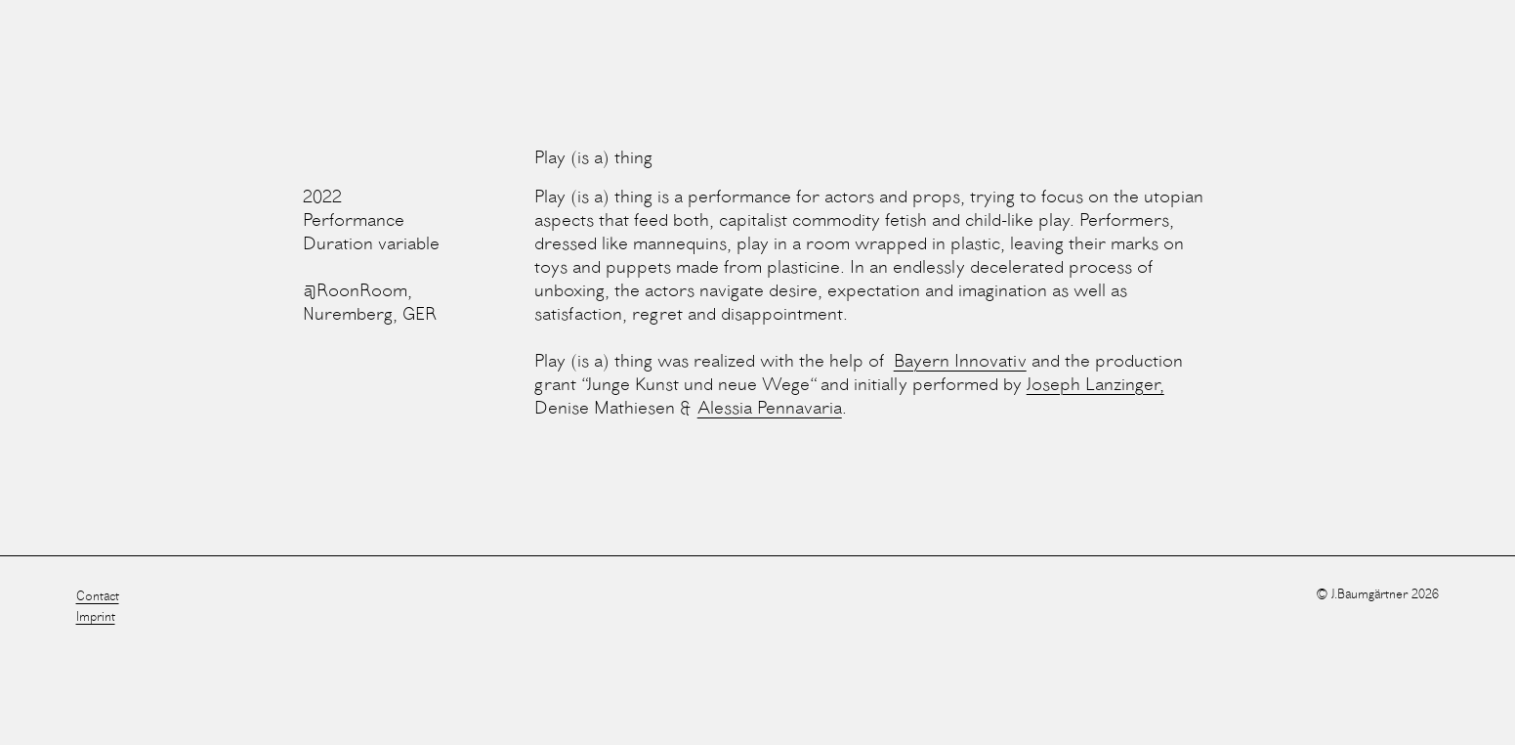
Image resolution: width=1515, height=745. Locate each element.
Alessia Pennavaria (769, 408)
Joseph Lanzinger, (1095, 385)
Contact (97, 596)
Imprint (95, 617)
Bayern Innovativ (960, 361)
